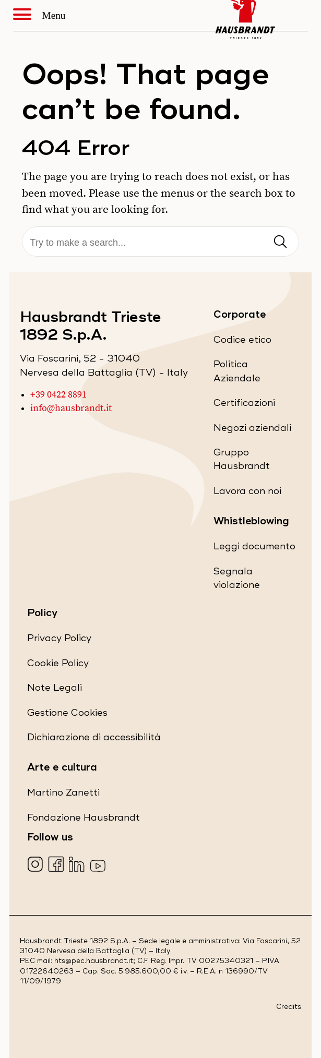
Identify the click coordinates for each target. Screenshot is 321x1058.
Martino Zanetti (63, 795)
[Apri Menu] (27, 15)
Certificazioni (244, 405)
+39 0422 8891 (58, 395)
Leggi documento (254, 548)
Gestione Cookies (67, 712)
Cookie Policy (58, 665)
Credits (288, 1007)
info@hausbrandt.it (71, 408)
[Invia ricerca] (280, 242)
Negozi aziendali (252, 430)
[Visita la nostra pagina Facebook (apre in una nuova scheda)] (57, 865)
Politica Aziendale (255, 374)
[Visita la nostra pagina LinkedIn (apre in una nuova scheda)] (78, 865)
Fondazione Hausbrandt (83, 820)
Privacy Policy (59, 640)
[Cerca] (160, 243)
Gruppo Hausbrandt (255, 462)
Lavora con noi (247, 493)
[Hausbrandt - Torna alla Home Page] (245, 15)
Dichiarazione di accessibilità (94, 739)
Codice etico (242, 342)
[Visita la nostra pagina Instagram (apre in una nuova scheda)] (36, 865)
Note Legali (54, 690)
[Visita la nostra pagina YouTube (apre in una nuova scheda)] (99, 865)
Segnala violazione (255, 581)
